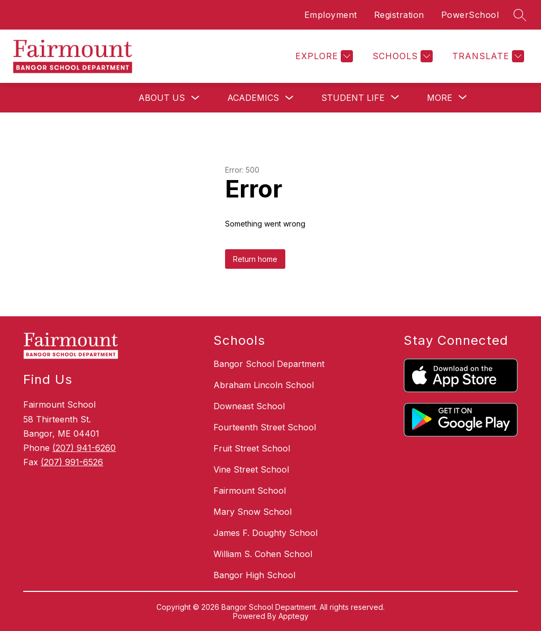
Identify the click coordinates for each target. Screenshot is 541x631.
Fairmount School (249, 490)
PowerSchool (470, 15)
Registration (399, 15)
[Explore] (323, 56)
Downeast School (249, 406)
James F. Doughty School (265, 533)
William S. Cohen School (262, 554)
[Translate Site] (487, 56)
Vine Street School (251, 469)
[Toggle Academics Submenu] (289, 98)
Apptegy (293, 615)
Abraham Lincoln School (263, 385)
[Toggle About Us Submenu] (195, 98)
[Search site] (520, 14)
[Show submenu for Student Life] (353, 97)
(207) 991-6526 (72, 462)
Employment (330, 15)
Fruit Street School (251, 448)
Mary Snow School (252, 511)
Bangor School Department (268, 364)
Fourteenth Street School (264, 427)
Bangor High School (254, 575)
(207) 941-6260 (84, 447)
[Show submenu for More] (439, 97)
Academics (253, 97)
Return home (255, 259)
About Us (161, 97)
